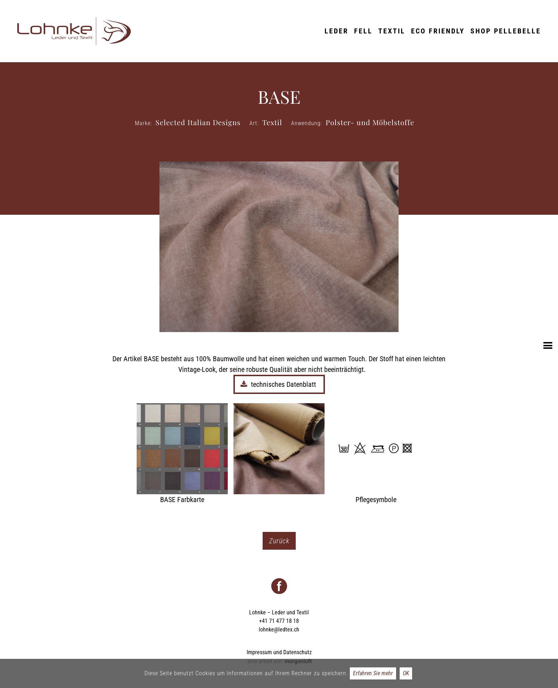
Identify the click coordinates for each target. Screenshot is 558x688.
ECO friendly (438, 31)
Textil (391, 31)
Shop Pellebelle (505, 31)
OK (406, 673)
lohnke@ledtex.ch (279, 629)
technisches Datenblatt (279, 384)
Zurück (279, 541)
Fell (363, 31)
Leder (336, 31)
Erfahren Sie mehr (373, 673)
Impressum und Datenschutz (279, 652)
